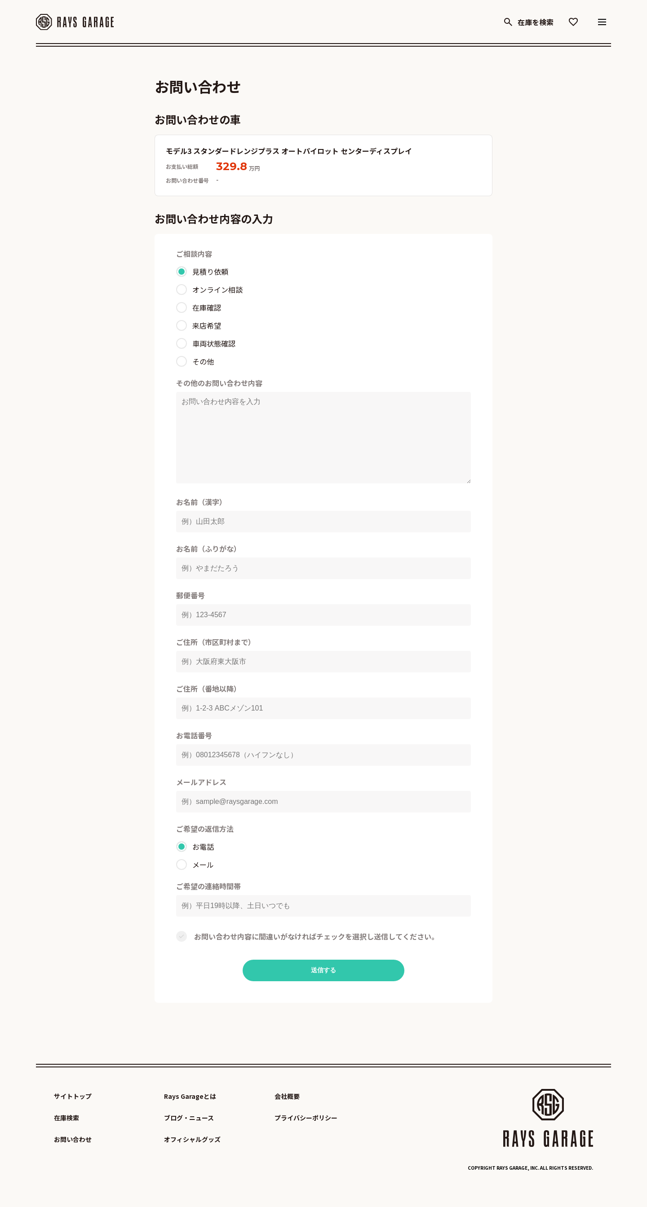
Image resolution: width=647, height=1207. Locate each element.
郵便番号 (190, 613)
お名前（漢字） (201, 519)
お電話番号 (194, 753)
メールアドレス (201, 799)
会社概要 (287, 1114)
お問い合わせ (73, 1157)
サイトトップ (73, 1114)
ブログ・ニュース (189, 1135)
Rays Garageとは (190, 1114)
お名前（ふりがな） (208, 566)
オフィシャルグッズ (192, 1157)
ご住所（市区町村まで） (215, 659)
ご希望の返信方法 (205, 846)
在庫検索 (66, 1135)
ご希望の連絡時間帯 (208, 904)
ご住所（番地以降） (208, 706)
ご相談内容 (194, 253)
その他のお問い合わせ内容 (219, 382)
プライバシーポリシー (306, 1135)
